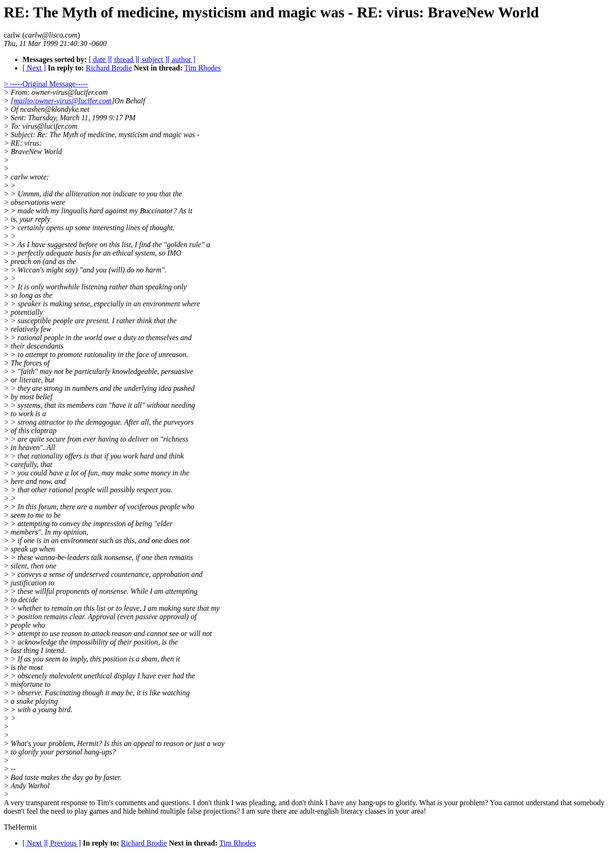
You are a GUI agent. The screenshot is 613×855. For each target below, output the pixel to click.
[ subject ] (153, 59)
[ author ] (182, 59)
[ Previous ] (63, 843)
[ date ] (99, 59)
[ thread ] (124, 59)
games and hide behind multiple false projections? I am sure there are (194, 811)
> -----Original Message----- (46, 84)
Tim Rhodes (202, 68)
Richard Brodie (109, 68)
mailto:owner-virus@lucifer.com (63, 101)
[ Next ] (34, 68)
